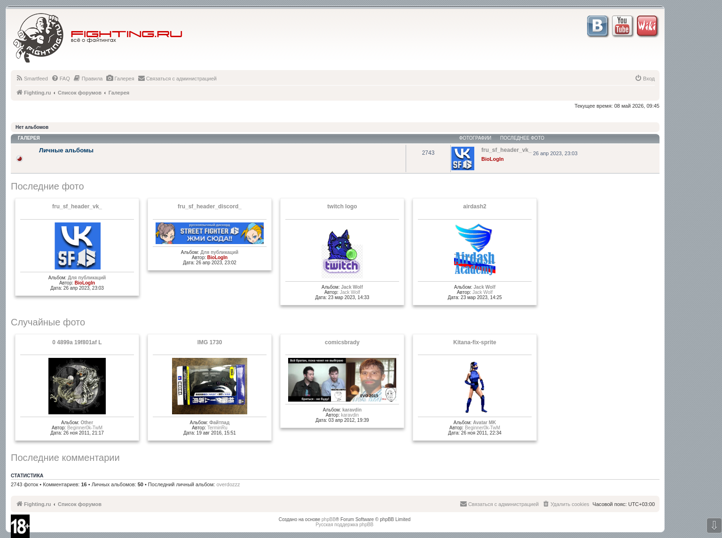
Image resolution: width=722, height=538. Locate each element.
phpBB (329, 519)
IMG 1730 (209, 342)
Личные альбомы (66, 150)
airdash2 (474, 206)
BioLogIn (492, 159)
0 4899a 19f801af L (77, 342)
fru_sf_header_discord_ (210, 206)
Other (86, 422)
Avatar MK (484, 422)
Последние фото (47, 186)
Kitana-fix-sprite (474, 342)
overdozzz (228, 484)
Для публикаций (87, 277)
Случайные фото (48, 322)
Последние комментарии (65, 457)
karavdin (351, 409)
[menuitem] (32, 78)
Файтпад (219, 422)
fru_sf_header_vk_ (77, 206)
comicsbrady (342, 342)
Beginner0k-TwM (84, 427)
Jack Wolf (352, 287)
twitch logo (342, 206)
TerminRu (217, 427)
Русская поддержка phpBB (344, 524)
